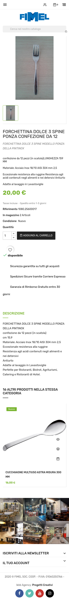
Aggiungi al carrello (36, 235)
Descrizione (13, 313)
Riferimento (10, 209)
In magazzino (11, 215)
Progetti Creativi (42, 585)
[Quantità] (7, 236)
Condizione (10, 221)
